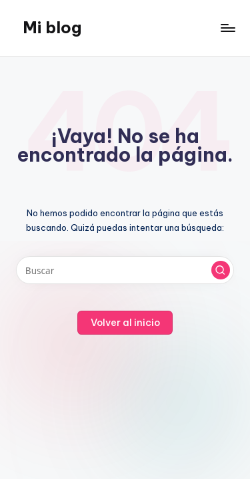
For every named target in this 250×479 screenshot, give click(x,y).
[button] (220, 270)
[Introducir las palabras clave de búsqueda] (125, 270)
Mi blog (52, 27)
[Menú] (227, 27)
